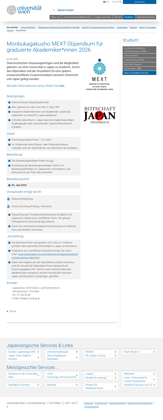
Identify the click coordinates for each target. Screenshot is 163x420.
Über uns (55, 17)
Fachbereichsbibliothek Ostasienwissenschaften (135, 49)
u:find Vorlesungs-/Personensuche (61, 375)
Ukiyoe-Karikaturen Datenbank (56, 357)
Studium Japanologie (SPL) (22, 351)
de (106, 1)
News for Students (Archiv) (136, 73)
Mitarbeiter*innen (146, 17)
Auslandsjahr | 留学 (133, 68)
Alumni (117, 17)
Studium (129, 17)
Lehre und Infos (131, 55)
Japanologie (65, 10)
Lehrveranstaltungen (57, 351)
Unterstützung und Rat (134, 60)
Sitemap (88, 403)
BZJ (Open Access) (95, 355)
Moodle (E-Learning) (95, 377)
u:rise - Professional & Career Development (135, 379)
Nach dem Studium (133, 64)
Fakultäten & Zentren (19, 384)
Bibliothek (129, 373)
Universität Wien (28, 27)
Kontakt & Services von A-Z (138, 384)
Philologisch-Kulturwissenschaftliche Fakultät (58, 27)
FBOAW (89, 351)
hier (61, 86)
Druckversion (92, 406)
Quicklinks (140, 1)
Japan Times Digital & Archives (19, 357)
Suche (117, 1)
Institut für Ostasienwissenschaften (98, 27)
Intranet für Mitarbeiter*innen (94, 386)
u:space (89, 373)
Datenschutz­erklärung (140, 403)
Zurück (11, 311)
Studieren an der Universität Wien (22, 375)
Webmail (51, 384)
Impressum (101, 403)
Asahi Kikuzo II (131, 351)
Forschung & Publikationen (77, 17)
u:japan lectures (103, 17)
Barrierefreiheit (118, 403)
